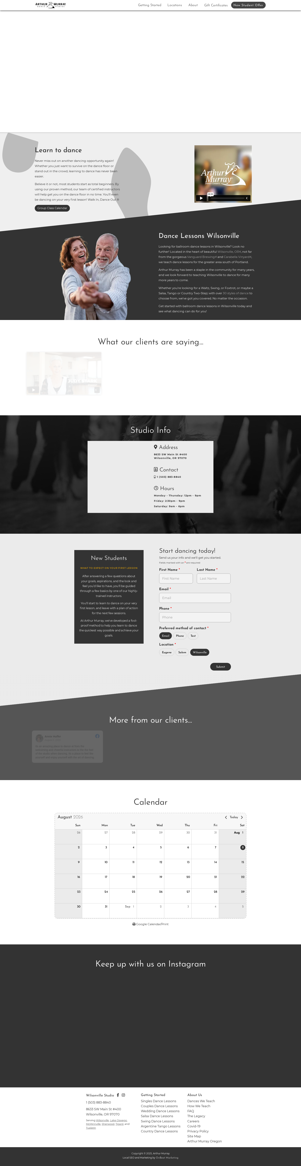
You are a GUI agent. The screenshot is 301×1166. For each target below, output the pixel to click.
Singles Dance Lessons (158, 1101)
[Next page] (242, 817)
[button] (68, 836)
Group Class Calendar (52, 208)
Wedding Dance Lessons (160, 1111)
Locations (174, 5)
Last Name (206, 570)
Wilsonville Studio (100, 1095)
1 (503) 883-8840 (167, 476)
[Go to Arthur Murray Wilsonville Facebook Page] (118, 1095)
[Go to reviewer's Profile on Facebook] (189, 738)
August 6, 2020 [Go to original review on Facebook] (58, 740)
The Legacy (196, 1116)
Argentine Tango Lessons (160, 1126)
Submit (220, 667)
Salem (182, 652)
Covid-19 (193, 1126)
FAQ (190, 1111)
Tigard (119, 1123)
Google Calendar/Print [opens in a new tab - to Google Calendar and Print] (150, 924)
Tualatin (91, 1127)
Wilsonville (200, 652)
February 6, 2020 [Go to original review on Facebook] (203, 740)
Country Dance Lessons (159, 1131)
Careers (193, 1121)
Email (164, 589)
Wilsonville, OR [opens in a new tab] (228, 251)
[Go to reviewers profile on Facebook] (45, 738)
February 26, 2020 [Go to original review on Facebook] (132, 740)
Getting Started (149, 5)
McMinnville (93, 1123)
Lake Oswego (118, 1120)
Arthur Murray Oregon (204, 1141)
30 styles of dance (236, 293)
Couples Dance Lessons (159, 1106)
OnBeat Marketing (167, 1158)
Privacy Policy (198, 1131)
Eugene (167, 652)
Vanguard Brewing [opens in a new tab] (201, 257)
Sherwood (108, 1123)
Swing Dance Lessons (158, 1121)
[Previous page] (226, 817)
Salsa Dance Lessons (157, 1116)
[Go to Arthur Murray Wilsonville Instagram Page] (123, 1095)
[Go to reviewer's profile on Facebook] (118, 738)
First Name (169, 570)
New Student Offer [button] (248, 5)
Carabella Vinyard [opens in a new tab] (236, 257)
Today (234, 817)
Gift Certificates (216, 5)
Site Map (194, 1136)
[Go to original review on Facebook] (103, 736)
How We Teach (198, 1106)
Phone (164, 609)
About (193, 5)
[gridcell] (232, 851)
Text (193, 636)
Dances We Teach (201, 1101)
